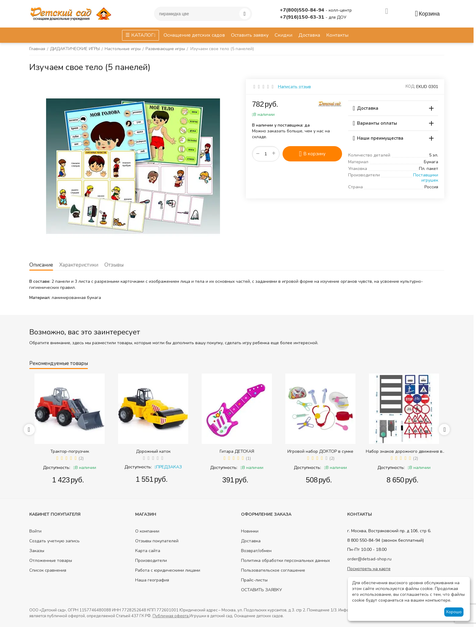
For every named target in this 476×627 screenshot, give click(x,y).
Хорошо (454, 612)
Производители (151, 560)
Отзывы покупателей (157, 541)
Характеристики (78, 264)
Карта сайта (147, 551)
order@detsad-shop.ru (369, 559)
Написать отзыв (294, 86)
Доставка (251, 541)
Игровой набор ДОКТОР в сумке (320, 451)
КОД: (410, 86)
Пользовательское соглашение (273, 570)
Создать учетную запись (54, 541)
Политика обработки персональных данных (285, 560)
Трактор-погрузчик (69, 451)
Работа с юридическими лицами (167, 570)
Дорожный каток (153, 451)
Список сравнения (47, 570)
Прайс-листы (254, 580)
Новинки (249, 531)
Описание (41, 264)
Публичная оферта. (171, 616)
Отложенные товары (50, 560)
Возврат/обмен (256, 551)
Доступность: (56, 467)
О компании (147, 531)
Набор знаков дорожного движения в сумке (404, 451)
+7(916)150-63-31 (303, 17)
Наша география (152, 580)
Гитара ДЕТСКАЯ (237, 451)
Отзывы (114, 264)
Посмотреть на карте (369, 569)
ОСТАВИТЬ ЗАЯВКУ (261, 590)
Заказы (36, 551)
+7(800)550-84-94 (303, 10)
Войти (35, 531)
